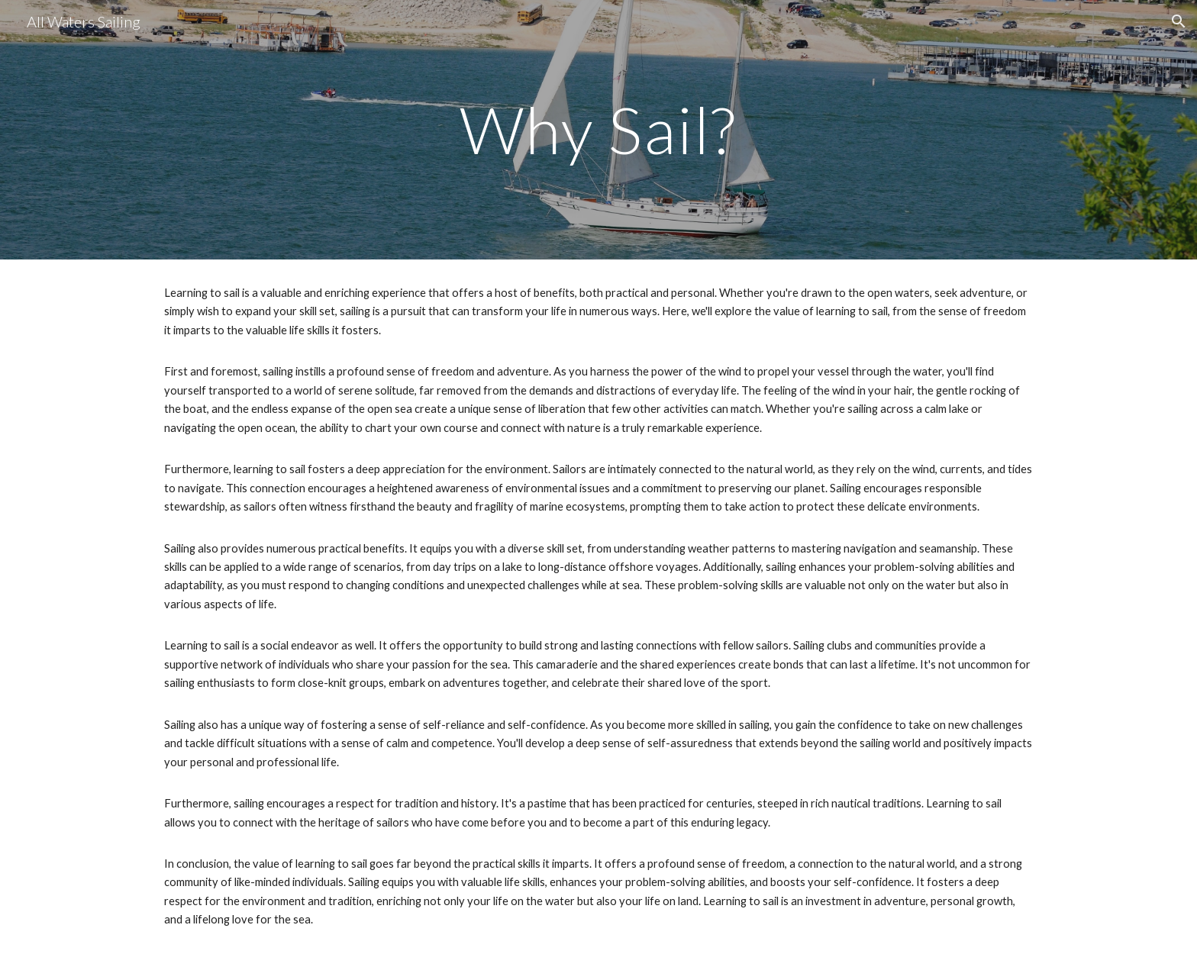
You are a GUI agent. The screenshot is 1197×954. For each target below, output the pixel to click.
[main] (598, 129)
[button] (1178, 21)
